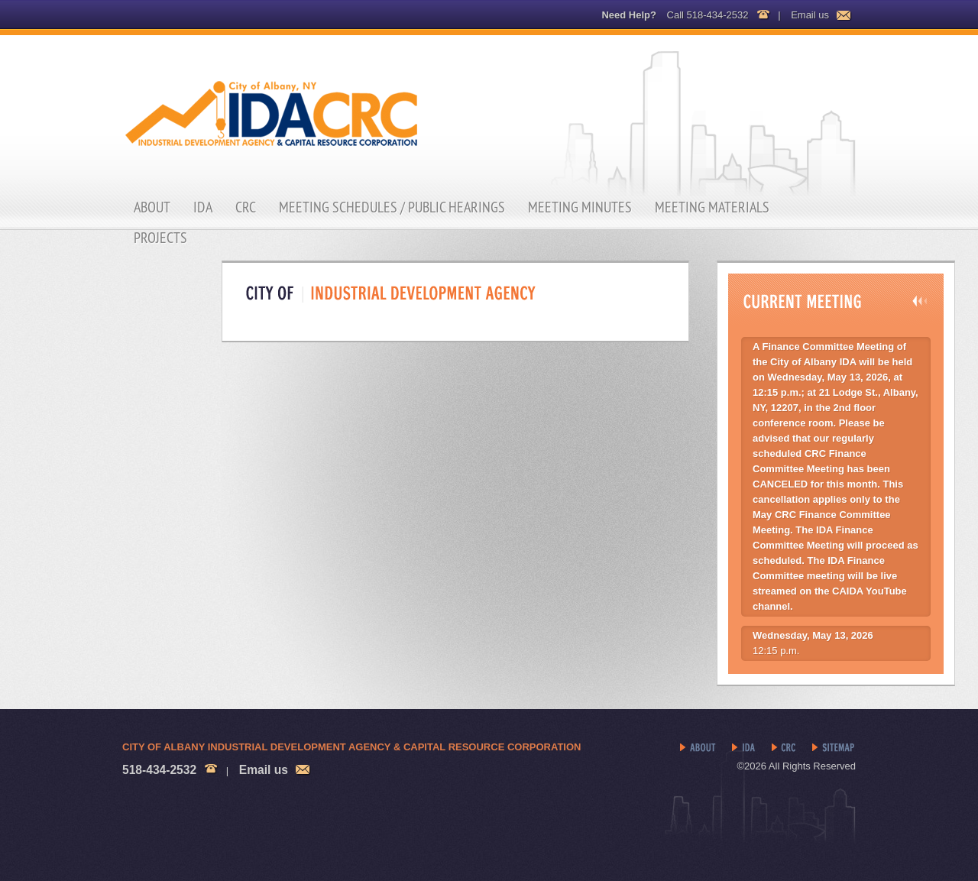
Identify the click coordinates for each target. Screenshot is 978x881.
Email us (810, 15)
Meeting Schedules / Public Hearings (392, 207)
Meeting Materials (712, 207)
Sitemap (834, 748)
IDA (202, 207)
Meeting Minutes (580, 207)
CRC (245, 207)
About (152, 207)
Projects (160, 238)
